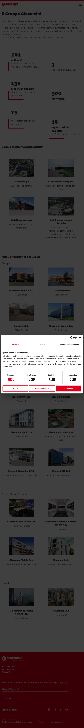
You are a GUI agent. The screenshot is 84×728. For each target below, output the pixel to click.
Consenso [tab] (15, 344)
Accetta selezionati (42, 388)
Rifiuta (15, 388)
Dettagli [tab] (42, 344)
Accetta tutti (68, 388)
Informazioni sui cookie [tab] (69, 344)
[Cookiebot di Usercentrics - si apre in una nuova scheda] (71, 338)
